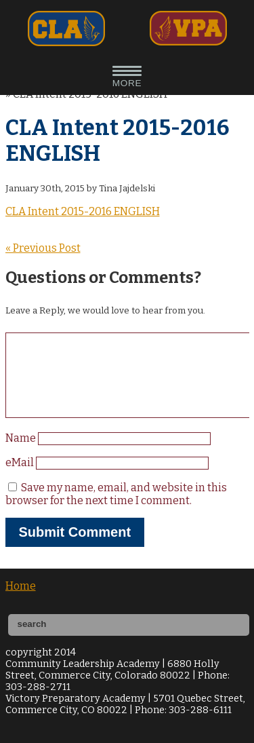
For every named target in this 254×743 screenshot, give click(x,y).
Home (20, 602)
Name (21, 454)
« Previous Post (43, 248)
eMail (20, 478)
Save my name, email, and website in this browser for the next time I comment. (116, 510)
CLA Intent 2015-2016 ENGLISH (82, 211)
